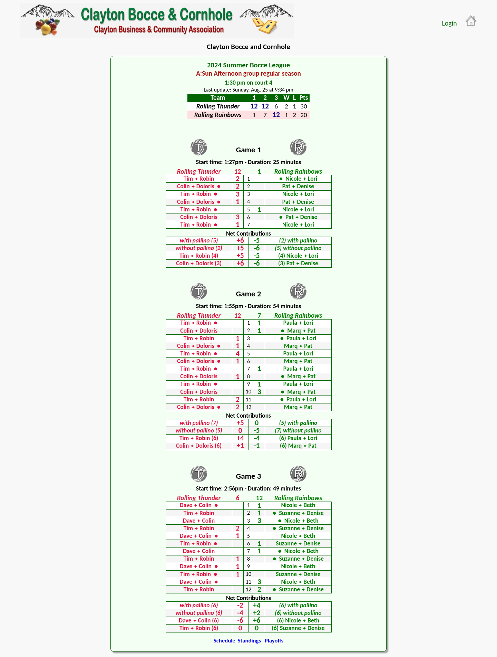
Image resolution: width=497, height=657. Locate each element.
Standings (249, 640)
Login (449, 23)
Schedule (224, 640)
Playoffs (274, 640)
